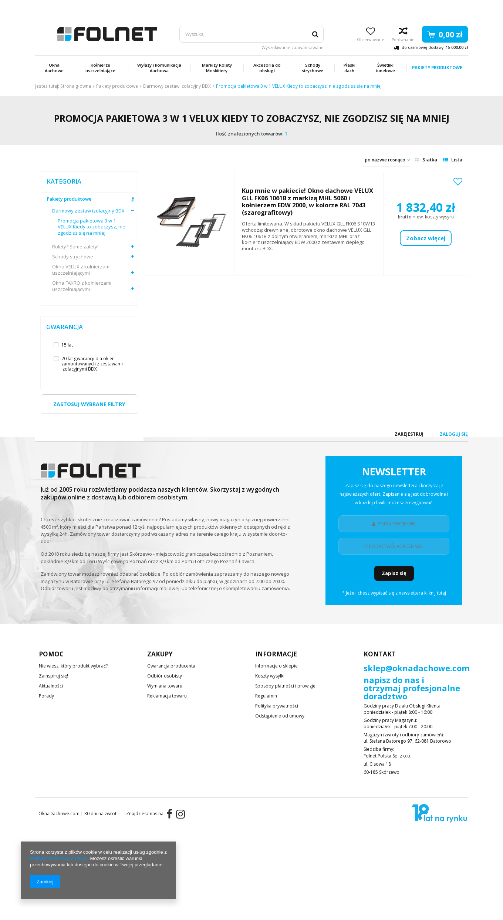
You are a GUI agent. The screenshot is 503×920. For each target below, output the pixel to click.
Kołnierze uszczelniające (100, 67)
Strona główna (75, 86)
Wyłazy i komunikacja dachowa (159, 67)
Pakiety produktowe (437, 67)
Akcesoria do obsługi (267, 67)
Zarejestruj (410, 7)
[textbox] (251, 34)
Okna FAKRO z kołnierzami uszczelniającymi (81, 286)
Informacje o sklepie (276, 666)
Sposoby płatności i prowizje (285, 686)
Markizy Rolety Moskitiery (217, 67)
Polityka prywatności (276, 706)
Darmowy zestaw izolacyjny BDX (177, 86)
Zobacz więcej (425, 238)
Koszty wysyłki (269, 676)
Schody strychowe (312, 67)
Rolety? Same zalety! (75, 247)
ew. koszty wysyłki (435, 216)
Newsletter (393, 488)
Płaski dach (349, 67)
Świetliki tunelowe (385, 67)
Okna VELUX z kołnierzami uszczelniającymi (81, 270)
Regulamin (266, 696)
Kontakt (380, 654)
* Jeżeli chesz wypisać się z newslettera (394, 593)
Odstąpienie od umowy (279, 716)
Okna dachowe (54, 67)
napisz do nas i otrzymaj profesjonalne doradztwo (412, 689)
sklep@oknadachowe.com (417, 668)
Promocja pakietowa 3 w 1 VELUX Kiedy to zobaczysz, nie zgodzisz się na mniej (91, 227)
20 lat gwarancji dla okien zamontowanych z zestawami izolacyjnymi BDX (92, 364)
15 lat (67, 344)
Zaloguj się (454, 7)
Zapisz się (394, 573)
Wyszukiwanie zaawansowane (292, 48)
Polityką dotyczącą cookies (58, 858)
